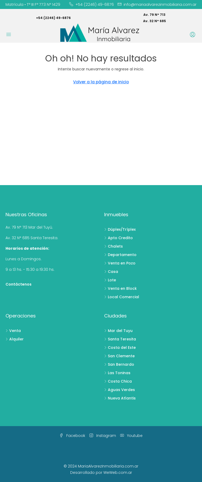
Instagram (102, 435)
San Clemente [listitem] (119, 356)
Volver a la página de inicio (101, 82)
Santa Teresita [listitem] (120, 339)
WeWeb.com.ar (117, 472)
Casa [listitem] (111, 271)
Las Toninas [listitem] (117, 372)
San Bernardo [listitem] (119, 364)
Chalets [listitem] (113, 246)
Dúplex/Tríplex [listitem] (120, 229)
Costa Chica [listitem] (118, 381)
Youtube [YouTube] (131, 435)
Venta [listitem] (13, 330)
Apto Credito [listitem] (118, 237)
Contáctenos (19, 284)
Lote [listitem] (110, 280)
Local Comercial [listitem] (121, 297)
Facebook (72, 435)
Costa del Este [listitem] (120, 347)
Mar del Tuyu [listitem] (118, 330)
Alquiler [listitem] (15, 339)
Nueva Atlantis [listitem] (120, 398)
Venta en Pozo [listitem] (119, 263)
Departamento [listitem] (120, 254)
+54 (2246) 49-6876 (53, 18)
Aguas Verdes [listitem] (119, 389)
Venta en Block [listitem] (120, 288)
